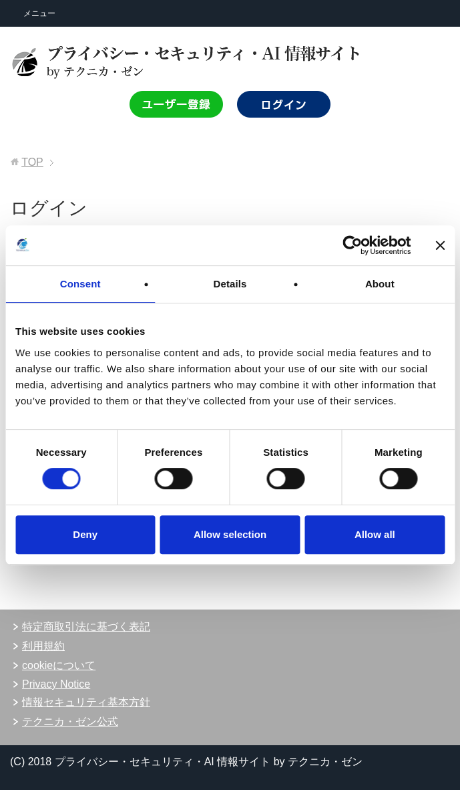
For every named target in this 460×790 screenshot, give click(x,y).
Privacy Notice (56, 684)
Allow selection (230, 534)
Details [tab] (230, 283)
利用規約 (43, 646)
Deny (85, 534)
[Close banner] (440, 245)
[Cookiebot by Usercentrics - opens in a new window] (352, 245)
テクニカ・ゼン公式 (70, 721)
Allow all (375, 534)
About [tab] (380, 283)
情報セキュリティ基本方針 (86, 702)
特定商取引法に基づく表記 (86, 626)
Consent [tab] (80, 283)
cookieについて (58, 665)
